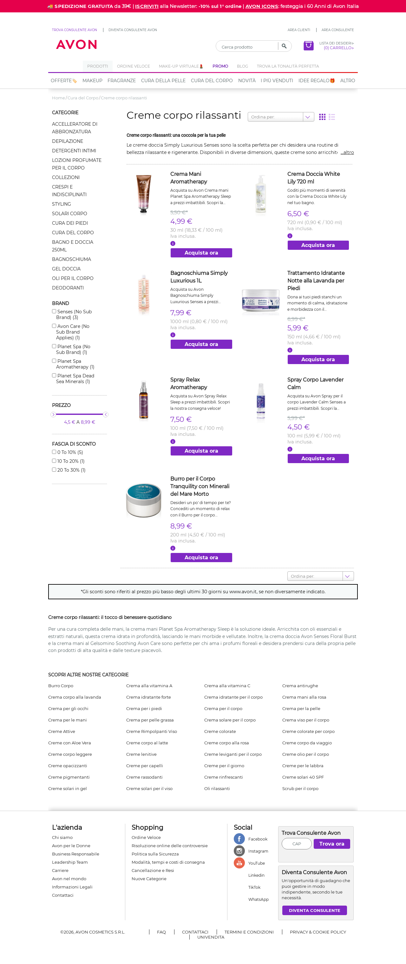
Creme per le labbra (303, 765)
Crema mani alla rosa (304, 697)
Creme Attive (61, 731)
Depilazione (67, 141)
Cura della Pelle (163, 80)
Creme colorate (220, 731)
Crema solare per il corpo (230, 719)
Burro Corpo (60, 685)
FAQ (161, 931)
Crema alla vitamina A (149, 685)
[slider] (53, 414)
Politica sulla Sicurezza (155, 853)
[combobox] (251, 116)
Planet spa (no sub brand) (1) (73, 349)
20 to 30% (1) (71, 470)
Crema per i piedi (144, 708)
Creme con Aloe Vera (69, 742)
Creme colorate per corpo (308, 731)
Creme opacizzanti (67, 765)
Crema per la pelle (301, 708)
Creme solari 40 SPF (303, 777)
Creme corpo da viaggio (307, 742)
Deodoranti (68, 288)
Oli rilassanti (217, 788)
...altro (347, 152)
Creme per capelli (144, 765)
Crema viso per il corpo (305, 719)
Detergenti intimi (74, 151)
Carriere (60, 870)
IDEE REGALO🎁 (316, 80)
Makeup (92, 80)
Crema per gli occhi (68, 708)
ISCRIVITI (147, 6)
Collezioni (66, 177)
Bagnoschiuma (71, 259)
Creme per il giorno (224, 765)
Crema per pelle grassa (150, 719)
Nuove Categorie (149, 878)
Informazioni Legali (72, 886)
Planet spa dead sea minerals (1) (75, 378)
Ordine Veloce (146, 837)
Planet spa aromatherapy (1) (75, 364)
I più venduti (277, 80)
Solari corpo (69, 213)
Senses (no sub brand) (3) (74, 314)
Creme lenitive (141, 754)
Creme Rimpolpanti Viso (151, 731)
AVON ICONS (262, 6)
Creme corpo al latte (147, 742)
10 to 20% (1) (70, 461)
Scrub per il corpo (300, 788)
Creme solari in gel (67, 788)
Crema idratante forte (148, 697)
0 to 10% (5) (69, 452)
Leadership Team (70, 862)
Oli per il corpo (73, 278)
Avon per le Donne (71, 845)
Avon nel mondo (69, 878)
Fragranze (122, 80)
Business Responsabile (75, 853)
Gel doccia (66, 269)
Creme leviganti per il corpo (233, 754)
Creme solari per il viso (149, 788)
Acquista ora (201, 253)
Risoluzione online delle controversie (170, 845)
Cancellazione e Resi (153, 870)
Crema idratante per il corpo (233, 697)
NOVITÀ (247, 80)
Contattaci (63, 895)
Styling (61, 204)
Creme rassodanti (144, 777)
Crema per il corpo (223, 708)
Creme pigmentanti (69, 777)
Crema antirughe (300, 685)
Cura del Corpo (212, 80)
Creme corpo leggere (70, 754)
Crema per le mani (67, 719)
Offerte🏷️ (64, 80)
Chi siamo (62, 837)
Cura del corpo (73, 233)
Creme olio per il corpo (305, 754)
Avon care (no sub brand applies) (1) (72, 332)
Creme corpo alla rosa (226, 742)
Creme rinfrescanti (223, 777)
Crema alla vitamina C (227, 685)
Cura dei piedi (70, 223)
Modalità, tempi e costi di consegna (168, 862)
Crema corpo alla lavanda (74, 697)
